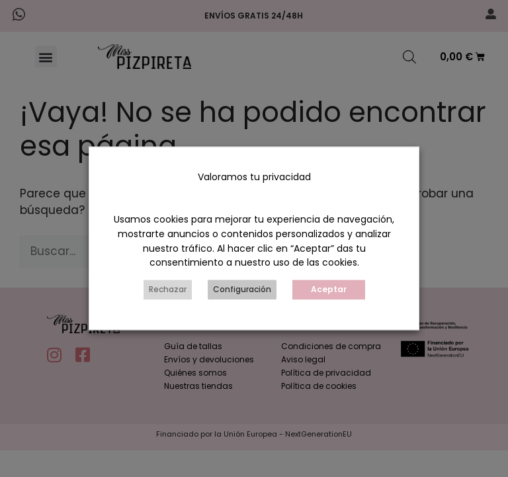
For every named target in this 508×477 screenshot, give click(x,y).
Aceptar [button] (329, 289)
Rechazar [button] (168, 289)
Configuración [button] (242, 289)
